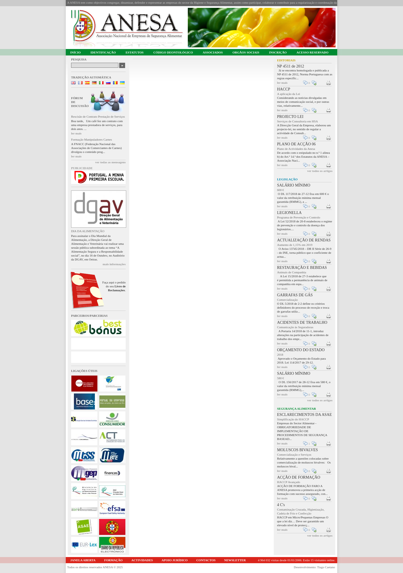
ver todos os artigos (319, 171)
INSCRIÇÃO (278, 52)
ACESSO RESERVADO (312, 52)
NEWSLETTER (235, 560)
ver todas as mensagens (110, 162)
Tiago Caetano (326, 567)
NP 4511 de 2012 (290, 66)
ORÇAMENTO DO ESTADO (301, 350)
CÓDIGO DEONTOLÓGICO (173, 52)
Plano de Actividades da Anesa (296, 148)
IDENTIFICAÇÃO (103, 52)
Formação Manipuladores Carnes (91, 139)
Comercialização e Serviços (294, 454)
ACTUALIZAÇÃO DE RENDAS (304, 240)
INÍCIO (75, 52)
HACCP (283, 89)
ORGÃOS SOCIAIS (246, 52)
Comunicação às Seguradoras (295, 327)
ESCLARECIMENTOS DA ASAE (304, 415)
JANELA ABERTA (82, 560)
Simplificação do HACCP (293, 419)
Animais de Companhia (291, 272)
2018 (280, 354)
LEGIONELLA (289, 213)
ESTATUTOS (135, 52)
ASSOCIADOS (213, 52)
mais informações (114, 264)
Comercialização (287, 299)
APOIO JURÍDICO (174, 560)
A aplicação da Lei (288, 93)
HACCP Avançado (288, 482)
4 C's (281, 505)
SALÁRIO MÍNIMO (293, 185)
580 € (280, 378)
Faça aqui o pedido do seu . (114, 286)
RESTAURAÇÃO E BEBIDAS (302, 267)
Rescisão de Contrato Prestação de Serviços (98, 116)
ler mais (76, 133)
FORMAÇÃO (113, 560)
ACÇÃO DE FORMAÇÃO (298, 477)
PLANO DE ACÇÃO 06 (296, 144)
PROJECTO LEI (290, 117)
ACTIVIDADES (142, 560)
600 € (280, 190)
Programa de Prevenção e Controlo (298, 217)
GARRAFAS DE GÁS (295, 295)
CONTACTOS (205, 560)
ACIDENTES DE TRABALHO (302, 322)
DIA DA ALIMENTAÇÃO (87, 231)
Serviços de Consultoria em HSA (297, 121)
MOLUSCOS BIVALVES (297, 450)
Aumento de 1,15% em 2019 (294, 244)
